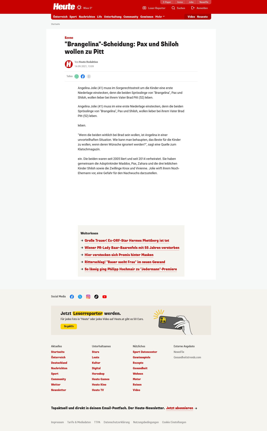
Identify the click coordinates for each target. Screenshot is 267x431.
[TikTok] (96, 296)
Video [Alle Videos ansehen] (191, 17)
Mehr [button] (158, 17)
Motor (137, 379)
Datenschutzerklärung (117, 422)
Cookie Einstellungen (174, 422)
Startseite (55, 24)
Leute (95, 357)
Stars (95, 352)
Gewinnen (146, 17)
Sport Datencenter (145, 352)
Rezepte (138, 363)
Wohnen (138, 374)
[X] (80, 296)
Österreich (60, 17)
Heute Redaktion (88, 62)
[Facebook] (83, 76)
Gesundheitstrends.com (187, 357)
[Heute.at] (64, 6)
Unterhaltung (112, 17)
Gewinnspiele (141, 357)
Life (99, 17)
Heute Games (100, 379)
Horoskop (98, 374)
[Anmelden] (199, 8)
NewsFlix (179, 352)
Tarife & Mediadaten (79, 422)
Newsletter (58, 390)
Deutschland (59, 363)
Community (130, 17)
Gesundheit (140, 368)
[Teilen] (89, 76)
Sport (73, 17)
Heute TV (98, 390)
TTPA (97, 422)
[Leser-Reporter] (153, 8)
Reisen (137, 384)
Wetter (55, 384)
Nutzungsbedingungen (146, 422)
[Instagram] (88, 296)
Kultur (96, 363)
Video (136, 390)
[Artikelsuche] (178, 8)
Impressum (57, 422)
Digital (96, 368)
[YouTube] (105, 296)
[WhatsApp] (77, 76)
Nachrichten (87, 17)
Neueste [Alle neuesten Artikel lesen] (202, 17)
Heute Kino (99, 384)
